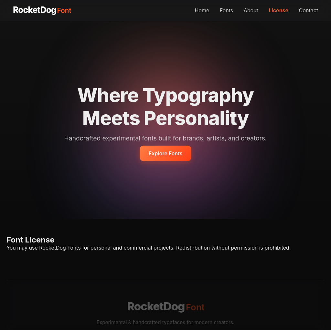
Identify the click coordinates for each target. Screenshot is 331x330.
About (251, 10)
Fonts (226, 10)
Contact (308, 10)
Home (202, 10)
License (278, 10)
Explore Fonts (166, 153)
